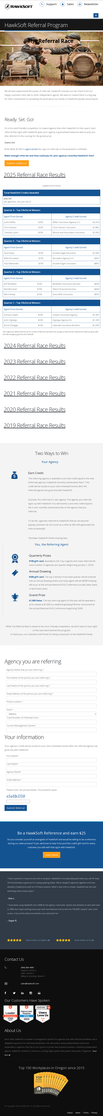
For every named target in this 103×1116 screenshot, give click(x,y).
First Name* (12, 755)
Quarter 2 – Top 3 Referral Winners (22, 272)
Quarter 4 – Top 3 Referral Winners (22, 210)
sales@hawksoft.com (30, 983)
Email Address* (14, 779)
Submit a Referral (17, 163)
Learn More (51, 854)
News (77, 1112)
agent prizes (31, 149)
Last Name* (12, 763)
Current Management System (21, 725)
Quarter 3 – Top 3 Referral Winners (22, 241)
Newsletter (91, 4)
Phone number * (15, 701)
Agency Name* (14, 771)
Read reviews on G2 (84, 940)
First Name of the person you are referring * (28, 677)
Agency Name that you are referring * (25, 669)
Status (70, 1112)
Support (51, 4)
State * (10, 709)
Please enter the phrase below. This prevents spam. (32, 789)
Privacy (94, 1112)
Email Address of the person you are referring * (30, 693)
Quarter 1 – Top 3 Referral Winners (22, 302)
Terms (86, 1112)
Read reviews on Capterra (38, 940)
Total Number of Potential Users (23, 717)
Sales (70, 4)
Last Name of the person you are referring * (28, 685)
